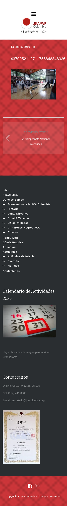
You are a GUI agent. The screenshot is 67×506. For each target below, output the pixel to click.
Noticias (13, 265)
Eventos (13, 261)
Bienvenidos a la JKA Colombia (29, 204)
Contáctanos (11, 271)
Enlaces (13, 232)
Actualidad (10, 251)
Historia (13, 209)
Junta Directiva (18, 213)
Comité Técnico (18, 218)
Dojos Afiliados (18, 223)
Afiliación (9, 247)
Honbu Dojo (11, 237)
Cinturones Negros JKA (24, 227)
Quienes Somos (13, 199)
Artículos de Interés (21, 256)
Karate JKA (10, 195)
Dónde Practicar (13, 242)
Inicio (6, 190)
